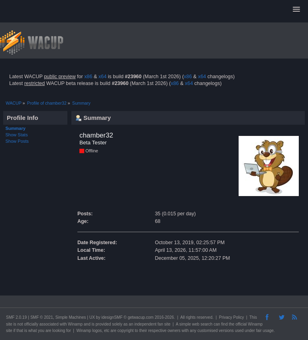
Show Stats (17, 134)
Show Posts (17, 141)
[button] (296, 9)
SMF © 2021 (41, 317)
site (9, 324)
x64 (102, 76)
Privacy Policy (231, 317)
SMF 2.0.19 (16, 317)
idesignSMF (112, 317)
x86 (88, 76)
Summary (16, 128)
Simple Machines (70, 317)
